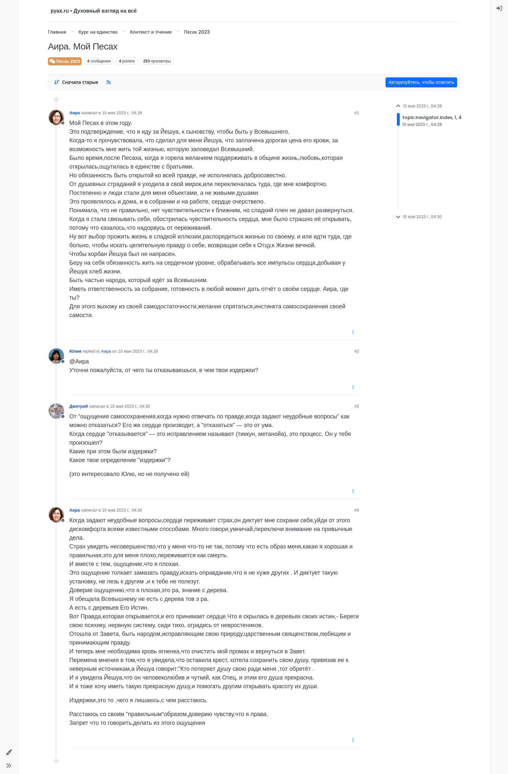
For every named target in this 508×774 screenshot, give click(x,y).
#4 (356, 510)
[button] (9, 752)
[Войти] (499, 8)
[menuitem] (499, 8)
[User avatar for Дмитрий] (56, 411)
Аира (74, 112)
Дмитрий (78, 406)
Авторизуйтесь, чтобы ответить (421, 82)
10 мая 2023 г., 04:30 (130, 406)
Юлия (75, 351)
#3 (356, 406)
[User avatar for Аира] (56, 117)
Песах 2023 (65, 61)
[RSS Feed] (108, 82)
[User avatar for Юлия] (56, 356)
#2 (356, 351)
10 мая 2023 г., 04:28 (122, 112)
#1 (356, 112)
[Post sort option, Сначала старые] (76, 82)
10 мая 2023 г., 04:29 (138, 351)
